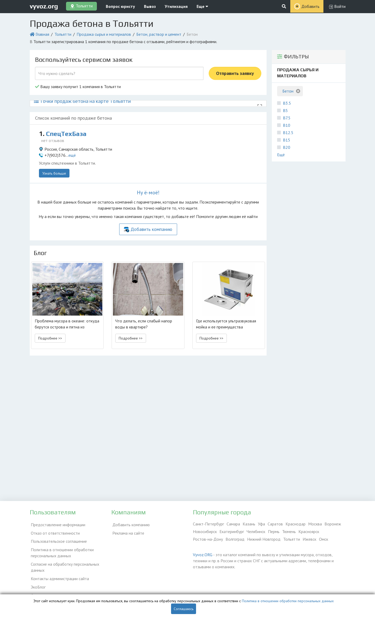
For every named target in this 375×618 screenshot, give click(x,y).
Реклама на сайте (127, 531)
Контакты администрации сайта (59, 573)
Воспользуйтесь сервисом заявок (83, 59)
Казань (249, 523)
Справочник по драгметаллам (57, 589)
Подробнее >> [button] (50, 338)
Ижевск (309, 539)
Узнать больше (54, 173)
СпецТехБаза (67, 134)
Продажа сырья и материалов (104, 34)
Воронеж (332, 523)
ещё (72, 155)
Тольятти (62, 34)
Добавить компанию (151, 229)
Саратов (275, 523)
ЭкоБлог (37, 581)
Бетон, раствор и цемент (158, 34)
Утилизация (176, 6)
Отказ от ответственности (54, 531)
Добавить (310, 6)
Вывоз (150, 6)
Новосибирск (205, 531)
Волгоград (235, 539)
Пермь (273, 531)
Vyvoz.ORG (202, 554)
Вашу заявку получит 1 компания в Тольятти (78, 86)
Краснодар (296, 523)
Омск (323, 539)
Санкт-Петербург (208, 523)
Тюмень (289, 531)
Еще (202, 6)
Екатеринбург (231, 531)
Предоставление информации (57, 523)
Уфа (261, 523)
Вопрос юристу (120, 6)
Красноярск (308, 531)
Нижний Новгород (264, 539)
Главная (42, 34)
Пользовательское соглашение (58, 539)
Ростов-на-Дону (208, 539)
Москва (315, 523)
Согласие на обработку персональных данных (64, 563)
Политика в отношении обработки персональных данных (61, 549)
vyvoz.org (44, 6)
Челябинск (256, 531)
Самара (233, 523)
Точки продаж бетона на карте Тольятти (82, 101)
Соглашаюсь (183, 608)
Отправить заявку (235, 73)
